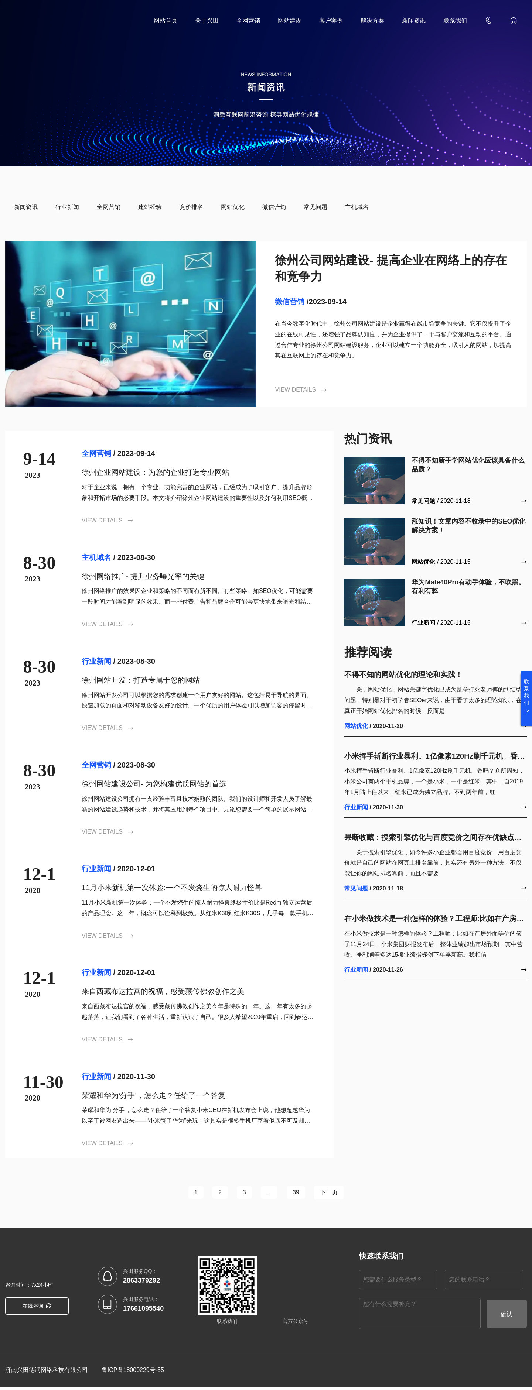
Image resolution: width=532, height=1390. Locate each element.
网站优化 (233, 207)
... (270, 1194)
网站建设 (289, 20)
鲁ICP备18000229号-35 (133, 1373)
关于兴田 (207, 20)
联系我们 (455, 20)
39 (300, 1194)
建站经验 (150, 207)
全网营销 (248, 20)
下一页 (336, 1194)
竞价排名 (191, 207)
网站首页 (165, 20)
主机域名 (357, 207)
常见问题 (315, 207)
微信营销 (274, 207)
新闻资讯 (414, 20)
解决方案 (372, 20)
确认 (506, 1317)
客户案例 (331, 20)
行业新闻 (67, 207)
